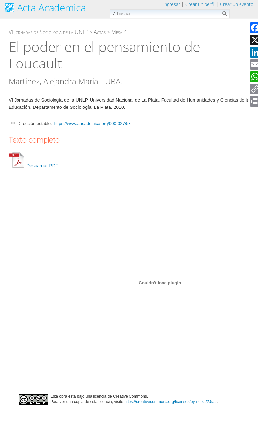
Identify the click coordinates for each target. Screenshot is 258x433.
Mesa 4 (119, 32)
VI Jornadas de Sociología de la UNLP (48, 32)
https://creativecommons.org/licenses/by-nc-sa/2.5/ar (170, 401)
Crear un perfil (200, 4)
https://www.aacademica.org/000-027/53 (92, 123)
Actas (100, 32)
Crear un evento (236, 4)
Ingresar (171, 4)
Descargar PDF (33, 165)
